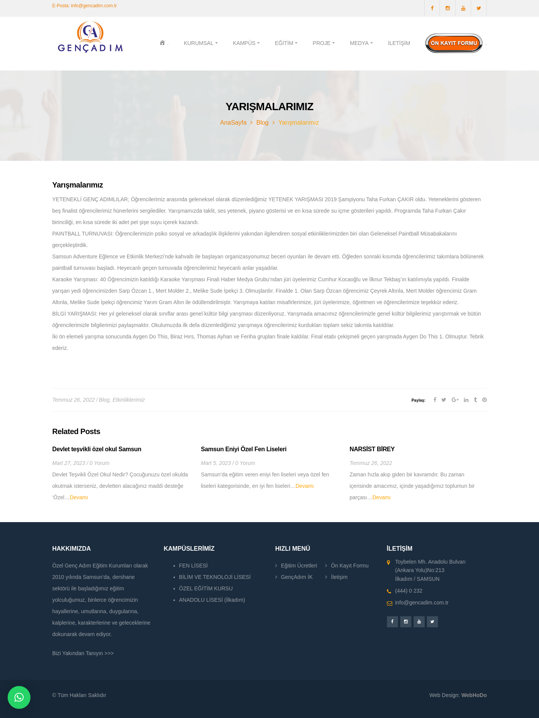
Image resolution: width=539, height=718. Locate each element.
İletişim (339, 577)
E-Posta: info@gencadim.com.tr (84, 5)
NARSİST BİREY (372, 449)
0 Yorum (99, 463)
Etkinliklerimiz (128, 400)
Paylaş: (419, 400)
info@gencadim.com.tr (422, 602)
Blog (262, 122)
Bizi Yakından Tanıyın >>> (83, 653)
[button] (19, 697)
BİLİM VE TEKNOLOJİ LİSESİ (215, 577)
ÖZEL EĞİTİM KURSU (206, 588)
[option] (121, 474)
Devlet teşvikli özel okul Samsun (96, 449)
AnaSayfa (233, 122)
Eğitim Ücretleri (299, 566)
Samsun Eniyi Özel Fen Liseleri (244, 449)
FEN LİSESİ (193, 566)
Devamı (79, 497)
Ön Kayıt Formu (350, 566)
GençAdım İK (297, 577)
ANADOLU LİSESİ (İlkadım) (212, 600)
